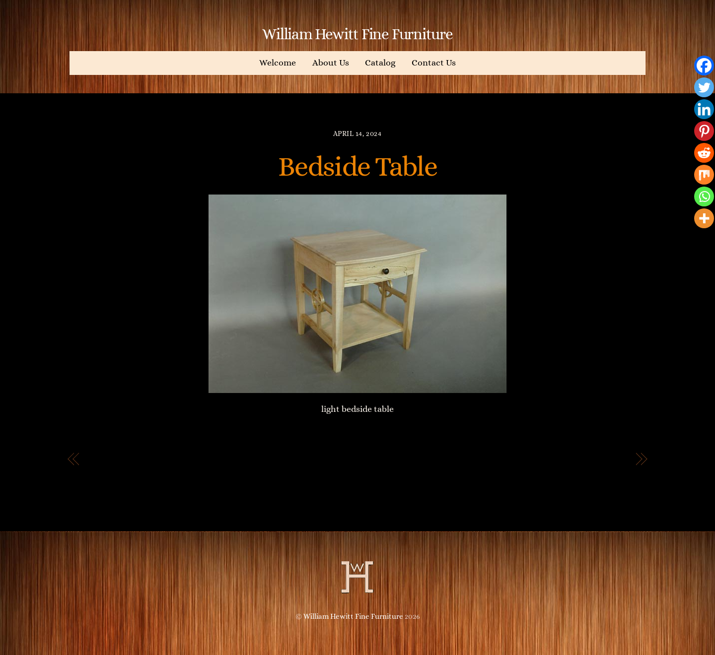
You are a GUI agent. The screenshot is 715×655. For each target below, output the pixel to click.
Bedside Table (357, 166)
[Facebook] (704, 65)
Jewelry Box (599, 459)
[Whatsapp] (704, 196)
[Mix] (704, 175)
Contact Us (434, 62)
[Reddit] (704, 153)
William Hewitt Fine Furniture (353, 616)
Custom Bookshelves (136, 459)
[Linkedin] (704, 109)
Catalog (380, 62)
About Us (330, 62)
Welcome (277, 62)
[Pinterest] (704, 131)
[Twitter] (704, 87)
